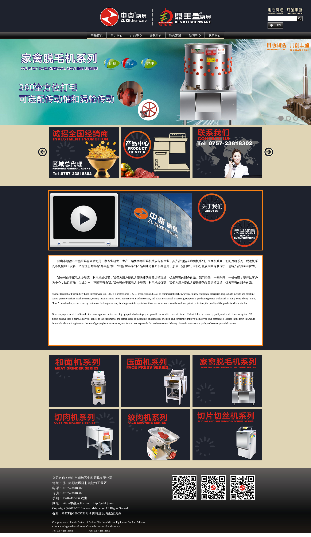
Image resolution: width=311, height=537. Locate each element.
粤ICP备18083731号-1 (77, 513)
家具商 (116, 513)
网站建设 (98, 513)
